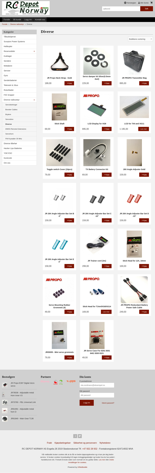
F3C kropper (9, 95)
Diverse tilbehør (10, 143)
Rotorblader (9, 90)
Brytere (8, 114)
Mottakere (8, 66)
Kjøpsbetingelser (63, 443)
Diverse (8, 124)
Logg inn (28, 19)
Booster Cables (11, 110)
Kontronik (8, 158)
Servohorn (9, 134)
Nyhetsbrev (105, 443)
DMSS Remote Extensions (15, 129)
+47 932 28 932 (89, 449)
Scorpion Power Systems (14, 41)
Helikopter (8, 46)
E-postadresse (86, 381)
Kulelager (8, 56)
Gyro (6, 75)
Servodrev (9, 119)
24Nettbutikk (82, 468)
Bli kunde (17, 19)
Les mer (102, 460)
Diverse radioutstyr (12, 100)
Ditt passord (85, 391)
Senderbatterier (10, 80)
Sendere (7, 61)
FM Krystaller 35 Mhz (13, 139)
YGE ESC (8, 153)
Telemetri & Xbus (11, 85)
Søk (146, 9)
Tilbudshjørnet (10, 37)
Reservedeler (9, 51)
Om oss (7, 163)
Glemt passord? (108, 403)
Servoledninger (11, 105)
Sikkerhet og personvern (85, 443)
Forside (7, 19)
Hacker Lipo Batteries (13, 148)
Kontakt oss (40, 19)
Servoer (7, 71)
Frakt (49, 443)
